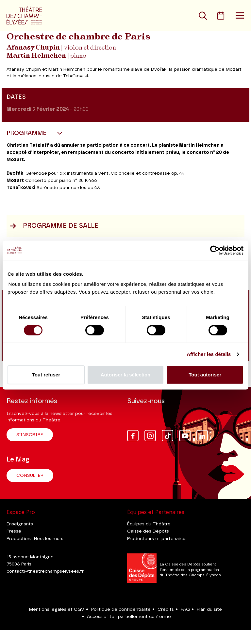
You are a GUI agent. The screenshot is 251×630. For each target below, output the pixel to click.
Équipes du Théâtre (149, 524)
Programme (27, 133)
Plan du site (209, 609)
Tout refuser (46, 374)
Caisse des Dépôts (148, 531)
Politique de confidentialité (121, 609)
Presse (14, 531)
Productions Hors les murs (35, 538)
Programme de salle (54, 226)
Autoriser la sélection (126, 374)
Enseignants (20, 524)
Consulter (29, 475)
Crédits (166, 609)
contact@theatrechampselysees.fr (45, 571)
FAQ (185, 609)
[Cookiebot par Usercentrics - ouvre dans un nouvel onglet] (214, 250)
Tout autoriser (205, 374)
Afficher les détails (209, 354)
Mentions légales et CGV (56, 609)
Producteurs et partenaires (157, 538)
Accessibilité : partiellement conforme (129, 616)
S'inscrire (29, 434)
